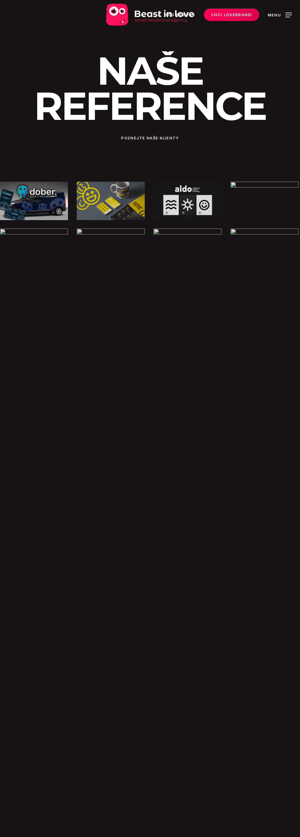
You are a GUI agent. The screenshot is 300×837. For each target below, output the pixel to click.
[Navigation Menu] (280, 15)
